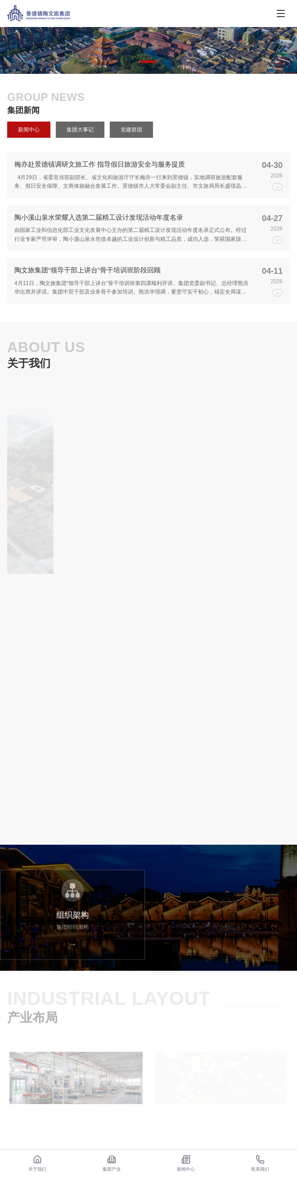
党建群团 (131, 130)
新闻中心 (29, 130)
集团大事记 (80, 130)
